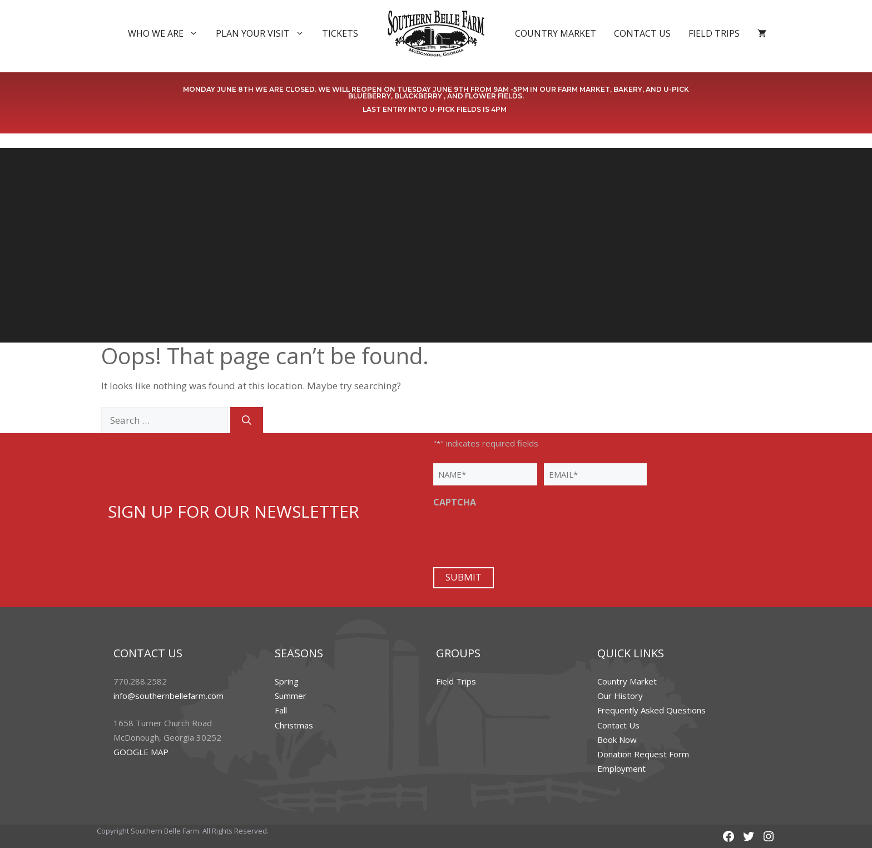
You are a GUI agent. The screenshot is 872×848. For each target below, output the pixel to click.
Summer (290, 695)
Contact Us (642, 33)
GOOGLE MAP (141, 751)
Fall (281, 710)
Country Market (555, 33)
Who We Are (167, 33)
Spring (287, 681)
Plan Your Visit (264, 33)
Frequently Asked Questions (651, 710)
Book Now (617, 739)
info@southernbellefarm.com (168, 695)
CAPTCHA (454, 502)
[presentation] (517, 536)
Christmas (294, 725)
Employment (621, 768)
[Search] (246, 420)
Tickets (340, 33)
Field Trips (714, 33)
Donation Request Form (643, 754)
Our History (620, 695)
